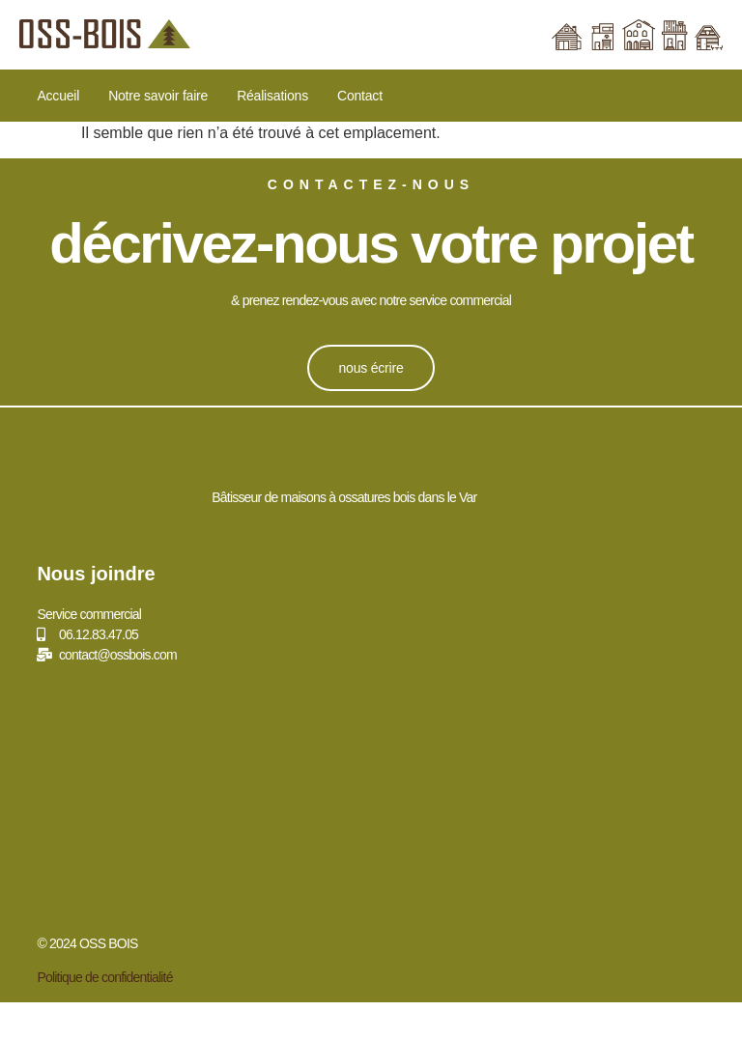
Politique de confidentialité (104, 977)
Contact (360, 95)
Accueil (58, 95)
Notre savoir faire (158, 95)
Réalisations (272, 95)
